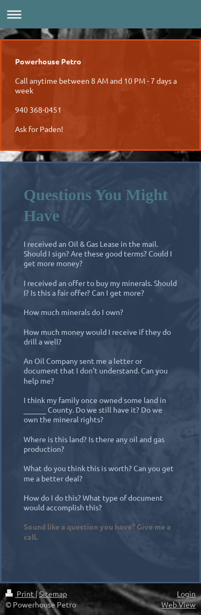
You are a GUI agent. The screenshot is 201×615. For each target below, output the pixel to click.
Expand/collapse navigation (100, 14)
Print (20, 593)
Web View (178, 604)
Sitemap (53, 593)
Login (186, 593)
